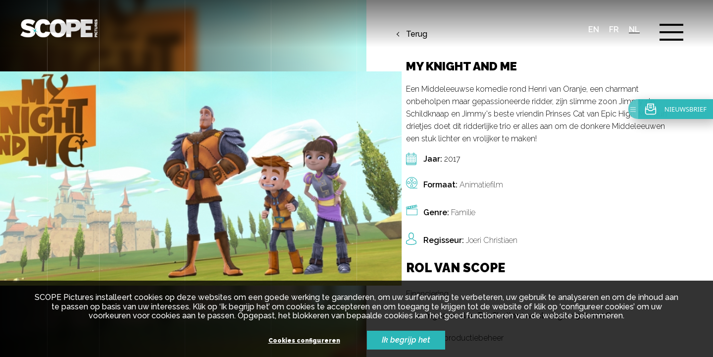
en (593, 29)
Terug (416, 34)
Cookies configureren (304, 341)
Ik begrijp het (406, 340)
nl (634, 29)
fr (614, 29)
